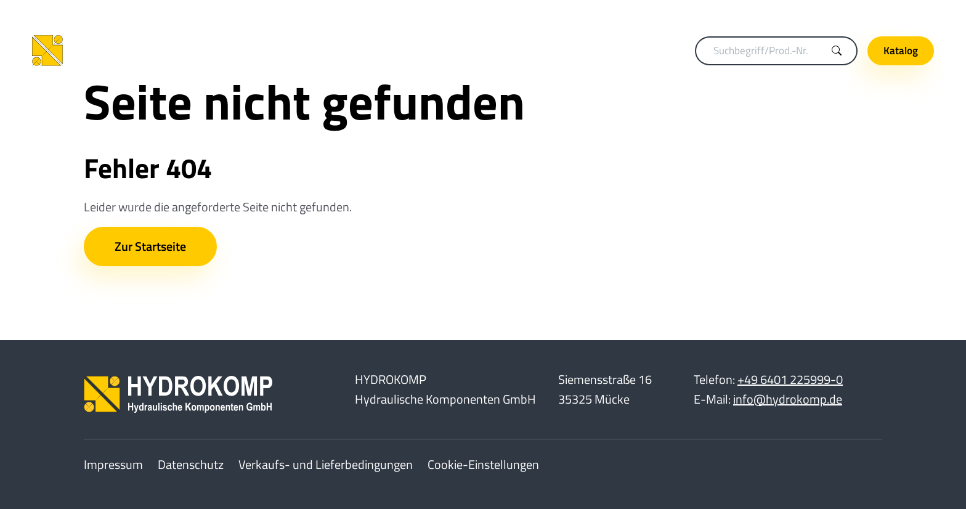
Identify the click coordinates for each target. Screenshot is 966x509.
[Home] (112, 50)
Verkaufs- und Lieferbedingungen (325, 464)
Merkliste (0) (757, 13)
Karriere (823, 13)
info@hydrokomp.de (787, 399)
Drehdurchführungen (481, 51)
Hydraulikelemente (591, 51)
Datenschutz (191, 464)
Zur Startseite (150, 246)
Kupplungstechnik (294, 51)
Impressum (113, 464)
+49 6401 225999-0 (790, 379)
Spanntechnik (385, 51)
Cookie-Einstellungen (483, 464)
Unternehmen (893, 13)
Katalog (900, 51)
